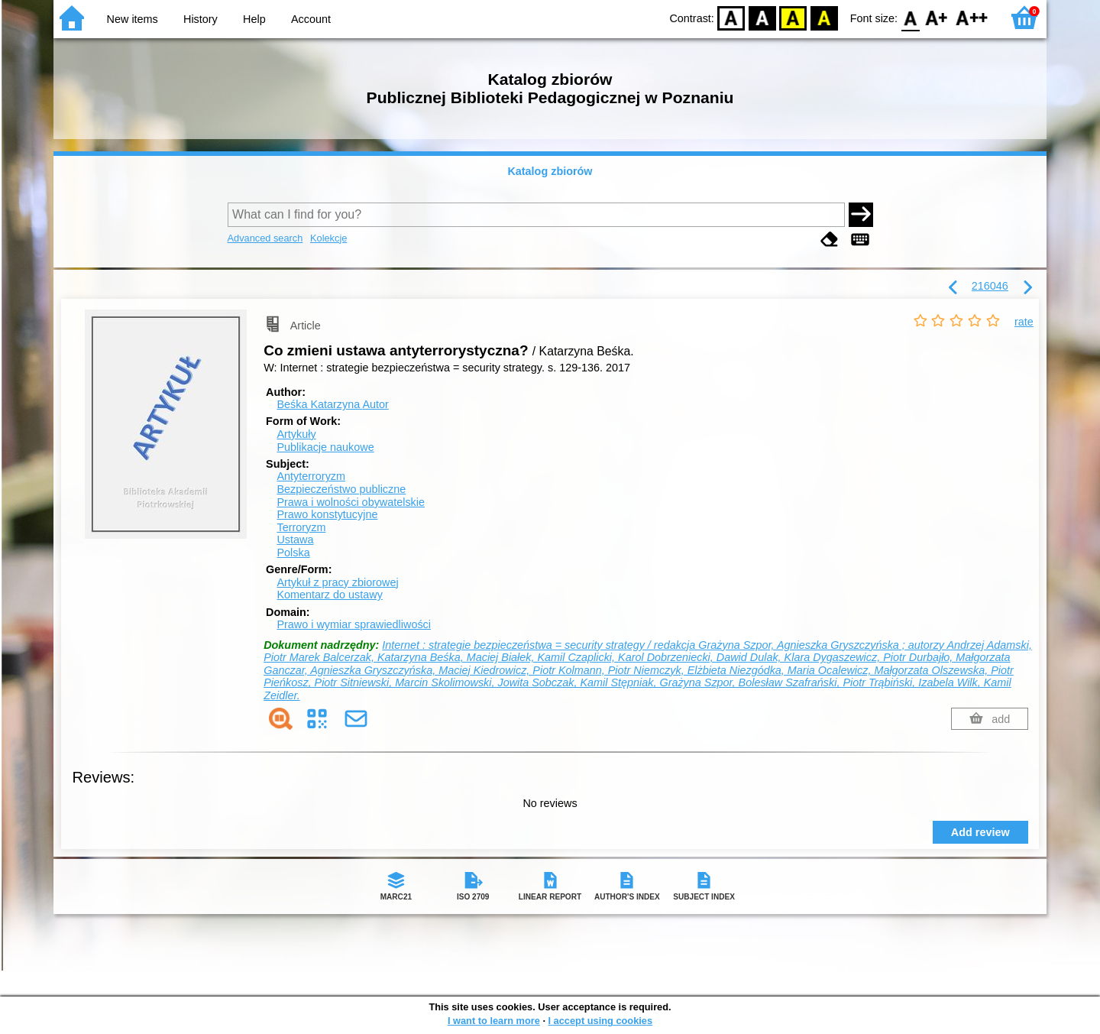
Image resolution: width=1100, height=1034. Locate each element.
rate (1024, 322)
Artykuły (296, 434)
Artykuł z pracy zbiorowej (337, 582)
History (200, 19)
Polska (293, 552)
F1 (937, 17)
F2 (972, 17)
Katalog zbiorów (549, 171)
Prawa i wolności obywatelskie (351, 502)
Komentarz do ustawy (329, 594)
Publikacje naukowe (325, 447)
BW (762, 17)
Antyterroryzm (311, 476)
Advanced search (265, 238)
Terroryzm (301, 527)
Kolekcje (328, 238)
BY (824, 17)
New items (132, 19)
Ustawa (295, 539)
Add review (980, 832)
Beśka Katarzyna (332, 404)
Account (311, 19)
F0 (910, 17)
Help (254, 19)
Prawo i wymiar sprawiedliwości (354, 624)
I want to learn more (494, 1020)
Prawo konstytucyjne (327, 514)
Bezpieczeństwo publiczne (341, 489)
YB (793, 17)
